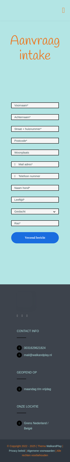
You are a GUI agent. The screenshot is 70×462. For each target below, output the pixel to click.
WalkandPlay (54, 446)
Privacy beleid (17, 450)
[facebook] (17, 315)
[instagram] (22, 315)
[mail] (27, 315)
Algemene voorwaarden (41, 450)
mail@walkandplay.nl (38, 355)
